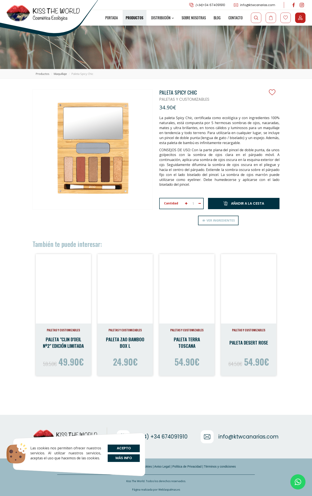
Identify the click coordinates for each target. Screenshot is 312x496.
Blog (217, 17)
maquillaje (60, 74)
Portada (111, 17)
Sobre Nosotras (194, 17)
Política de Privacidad (187, 466)
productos (42, 74)
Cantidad (171, 203)
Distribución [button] (162, 17)
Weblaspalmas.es (169, 489)
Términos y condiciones (220, 466)
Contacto (235, 17)
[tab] (218, 220)
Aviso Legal (162, 466)
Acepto (124, 448)
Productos (134, 17)
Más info (123, 457)
